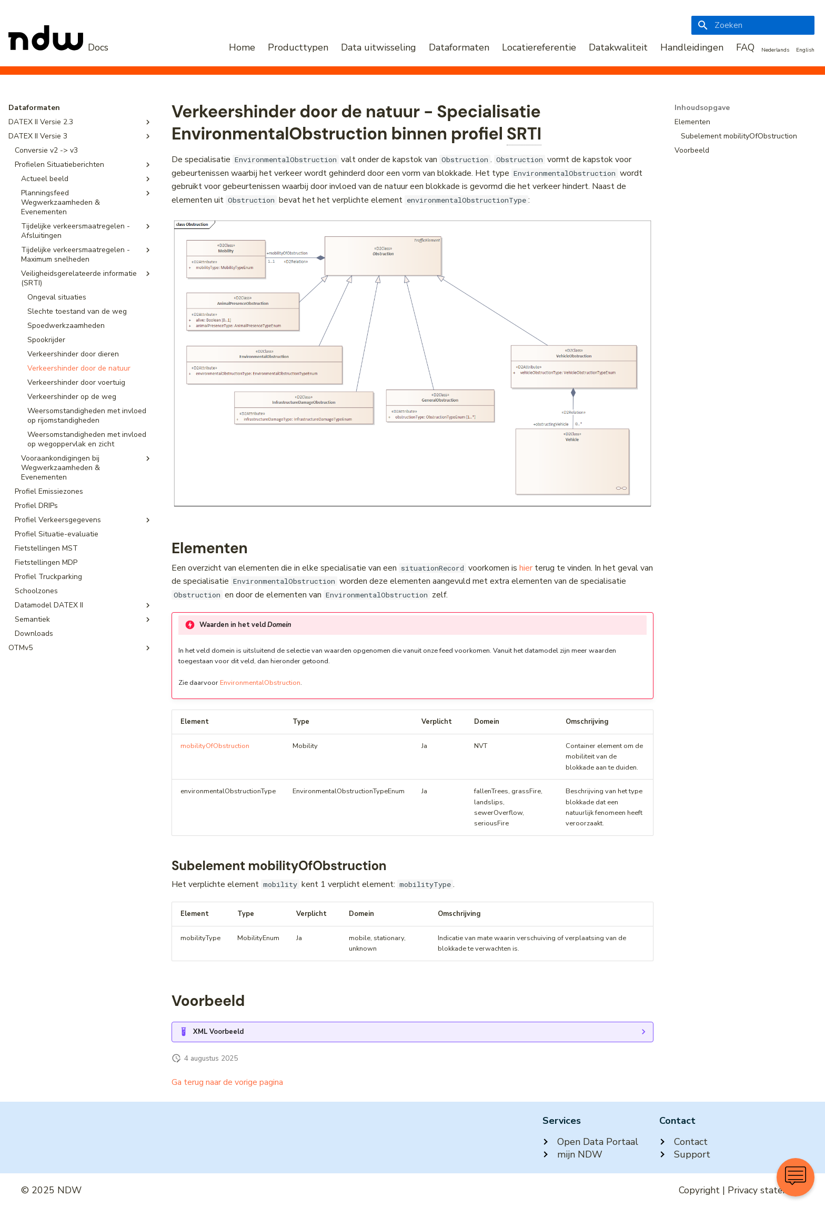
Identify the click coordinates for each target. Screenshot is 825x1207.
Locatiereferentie (539, 47)
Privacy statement (766, 1190)
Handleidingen (691, 47)
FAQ (745, 47)
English (805, 50)
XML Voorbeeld (218, 1031)
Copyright (699, 1190)
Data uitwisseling (378, 47)
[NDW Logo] (58, 47)
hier (525, 568)
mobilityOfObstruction (214, 746)
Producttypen (298, 47)
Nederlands (775, 50)
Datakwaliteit (618, 47)
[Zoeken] (752, 25)
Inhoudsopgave (702, 108)
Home (242, 47)
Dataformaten (459, 47)
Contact (683, 1141)
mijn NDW (572, 1154)
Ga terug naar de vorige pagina (227, 1082)
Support (684, 1154)
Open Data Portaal (590, 1141)
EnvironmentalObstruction (260, 682)
